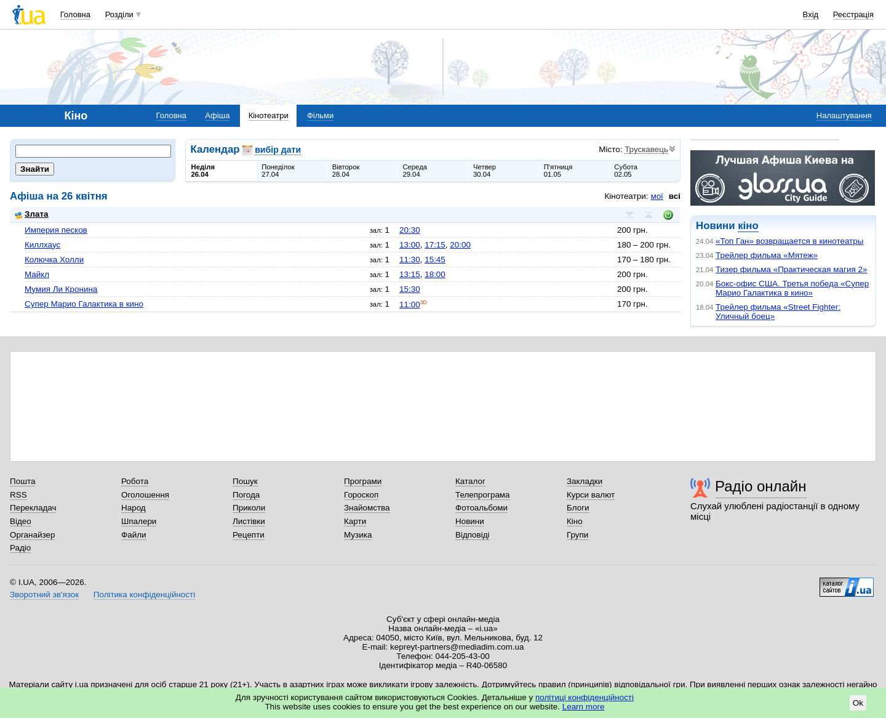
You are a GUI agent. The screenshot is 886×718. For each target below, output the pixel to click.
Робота (134, 481)
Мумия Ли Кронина (61, 289)
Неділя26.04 (203, 170)
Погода (246, 494)
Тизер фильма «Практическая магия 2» (791, 269)
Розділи (119, 14)
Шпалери (138, 521)
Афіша (217, 115)
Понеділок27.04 (278, 170)
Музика (358, 534)
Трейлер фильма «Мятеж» (767, 255)
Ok (858, 703)
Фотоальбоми (481, 507)
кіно (748, 226)
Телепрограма (482, 494)
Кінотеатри (269, 115)
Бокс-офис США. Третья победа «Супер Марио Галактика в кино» (792, 288)
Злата (31, 214)
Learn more (583, 706)
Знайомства (367, 507)
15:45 (435, 259)
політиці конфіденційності (584, 697)
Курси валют (591, 494)
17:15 (435, 244)
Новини (469, 521)
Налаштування (844, 115)
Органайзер (32, 534)
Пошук (245, 481)
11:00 (409, 304)
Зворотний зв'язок (44, 594)
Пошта (22, 481)
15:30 (409, 289)
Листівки (249, 521)
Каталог (470, 481)
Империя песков (56, 230)
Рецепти (249, 534)
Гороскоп (361, 494)
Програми (362, 481)
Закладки (584, 481)
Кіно (575, 521)
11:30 (409, 259)
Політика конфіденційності (144, 594)
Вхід (811, 14)
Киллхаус (42, 244)
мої (656, 196)
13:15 (409, 274)
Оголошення (145, 494)
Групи (577, 534)
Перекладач (33, 507)
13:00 (409, 244)
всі (674, 196)
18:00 (435, 274)
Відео (20, 521)
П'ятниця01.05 (558, 170)
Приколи (249, 507)
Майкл (37, 274)
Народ (133, 507)
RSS (18, 494)
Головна (75, 14)
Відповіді (472, 534)
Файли (133, 534)
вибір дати (278, 150)
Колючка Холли (54, 259)
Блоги (578, 507)
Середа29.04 (414, 170)
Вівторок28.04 (346, 170)
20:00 (460, 244)
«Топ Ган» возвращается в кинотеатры (789, 241)
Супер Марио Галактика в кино (84, 304)
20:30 (409, 230)
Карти (355, 521)
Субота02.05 (625, 170)
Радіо (20, 547)
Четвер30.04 (484, 170)
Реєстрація (853, 14)
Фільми (320, 115)
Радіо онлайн (761, 486)
